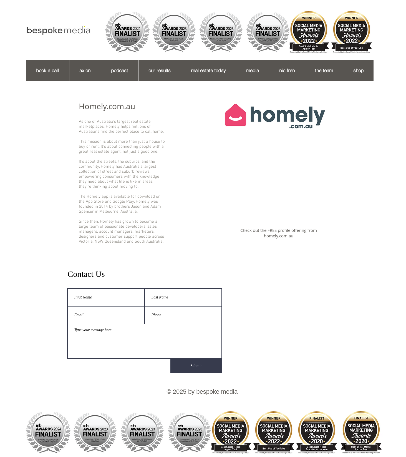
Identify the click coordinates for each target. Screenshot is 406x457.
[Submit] (196, 366)
